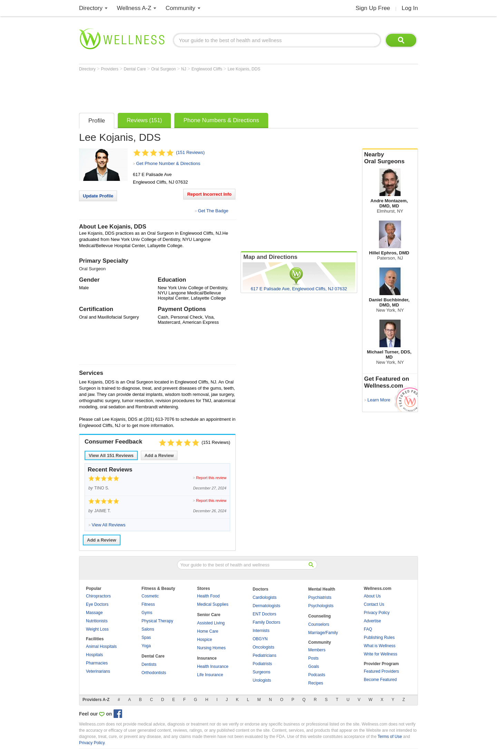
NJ (184, 69)
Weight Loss (97, 629)
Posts (313, 658)
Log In (410, 8)
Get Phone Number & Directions (168, 163)
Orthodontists (154, 672)
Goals (313, 666)
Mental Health (321, 589)
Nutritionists (97, 621)
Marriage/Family (323, 632)
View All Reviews (111, 455)
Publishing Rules (379, 637)
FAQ (368, 629)
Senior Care (208, 614)
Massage (94, 612)
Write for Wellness (380, 654)
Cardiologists (264, 597)
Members (316, 650)
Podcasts (316, 674)
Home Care (207, 631)
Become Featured (380, 679)
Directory (91, 8)
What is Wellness (380, 645)
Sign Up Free (372, 8)
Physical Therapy (157, 621)
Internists (261, 630)
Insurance (207, 658)
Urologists (262, 680)
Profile (96, 120)
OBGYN (260, 638)
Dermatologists (266, 605)
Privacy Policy (377, 612)
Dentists (149, 664)
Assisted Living (211, 623)
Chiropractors (98, 596)
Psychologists (320, 605)
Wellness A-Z (134, 8)
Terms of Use (390, 736)
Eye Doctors (97, 604)
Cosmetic (150, 596)
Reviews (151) (144, 120)
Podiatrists (262, 663)
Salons (148, 629)
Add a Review (159, 455)
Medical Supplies (212, 604)
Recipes (315, 683)
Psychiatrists (319, 597)
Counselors (318, 624)
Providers (110, 69)
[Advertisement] (204, 90)
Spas (146, 637)
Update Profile (98, 195)
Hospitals (94, 654)
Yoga (146, 645)
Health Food (208, 596)
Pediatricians (264, 655)
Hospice (204, 639)
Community (180, 8)
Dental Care (135, 69)
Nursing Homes (211, 647)
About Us (372, 596)
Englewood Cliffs (208, 69)
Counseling (319, 616)
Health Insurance (212, 666)
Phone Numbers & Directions (221, 120)
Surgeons (261, 672)
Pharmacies (97, 663)
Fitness (148, 604)
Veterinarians (98, 671)
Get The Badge (213, 210)
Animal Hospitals (101, 646)
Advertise (372, 621)
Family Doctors (266, 622)
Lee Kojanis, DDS (243, 69)
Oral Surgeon (164, 69)
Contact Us (374, 604)
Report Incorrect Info (209, 194)
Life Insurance (210, 674)
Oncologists (263, 647)
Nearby (390, 158)
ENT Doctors (264, 614)
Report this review (211, 478)
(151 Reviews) (190, 152)
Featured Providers (381, 671)
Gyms (147, 612)
